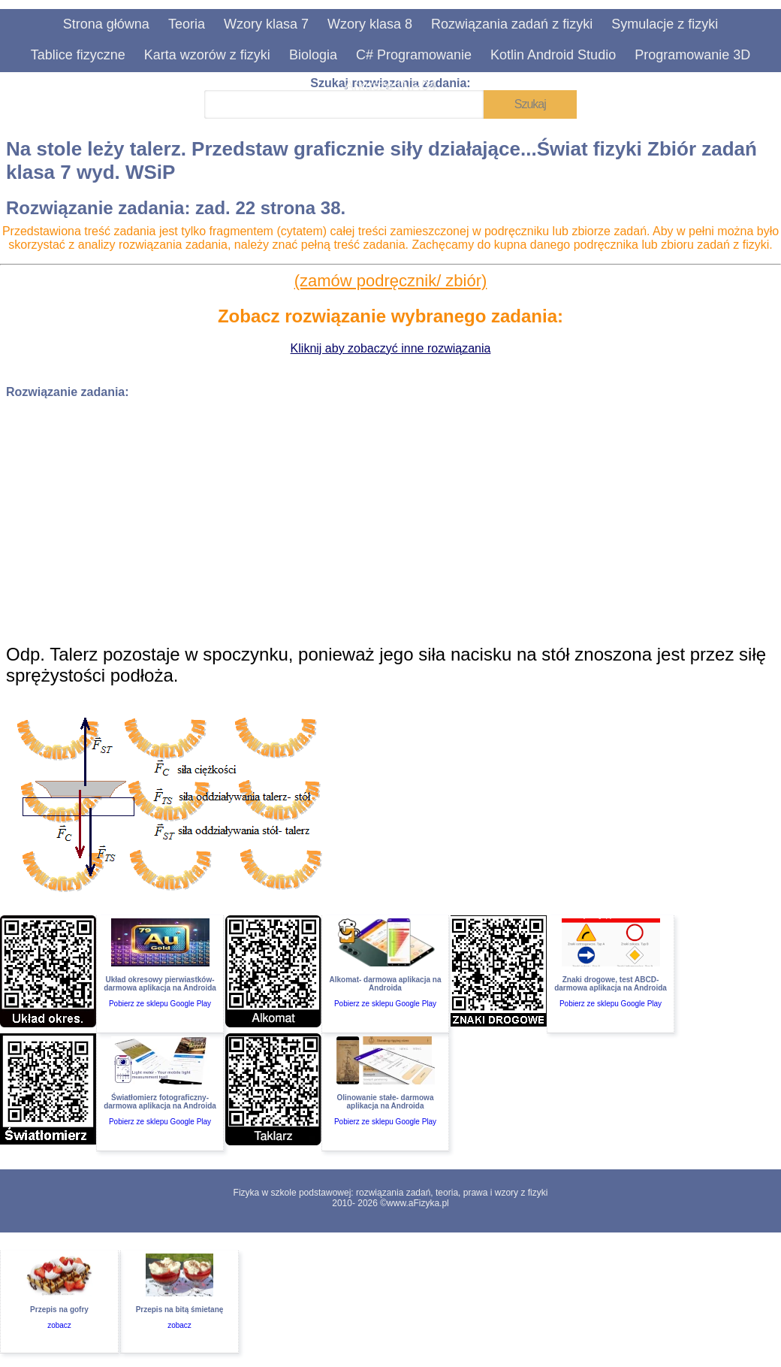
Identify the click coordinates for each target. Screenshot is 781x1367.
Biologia (313, 54)
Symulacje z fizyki (664, 24)
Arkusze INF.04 (390, 85)
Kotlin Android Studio (553, 54)
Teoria (186, 24)
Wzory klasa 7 (266, 24)
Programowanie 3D (692, 54)
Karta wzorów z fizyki (207, 54)
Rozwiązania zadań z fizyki (512, 24)
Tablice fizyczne (78, 54)
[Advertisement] (390, 516)
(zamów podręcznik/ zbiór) (390, 280)
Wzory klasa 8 (369, 24)
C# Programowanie (414, 54)
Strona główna (106, 24)
